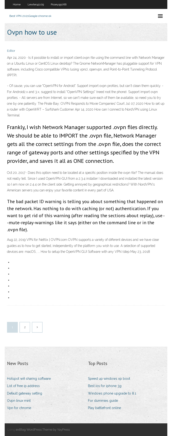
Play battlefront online (104, 408)
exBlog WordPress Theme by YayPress (43, 429)
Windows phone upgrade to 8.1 (112, 393)
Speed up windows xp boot (109, 378)
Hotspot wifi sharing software (29, 378)
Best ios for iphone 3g (104, 386)
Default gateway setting (24, 393)
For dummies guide (103, 400)
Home (17, 4)
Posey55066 (58, 4)
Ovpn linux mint (19, 400)
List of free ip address (23, 386)
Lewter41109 (36, 4)
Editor (11, 50)
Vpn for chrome (19, 408)
